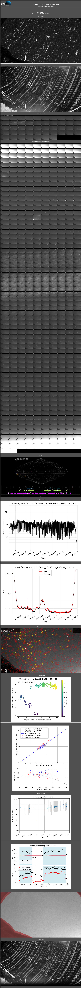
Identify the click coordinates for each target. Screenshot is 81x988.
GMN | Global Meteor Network (46, 5)
